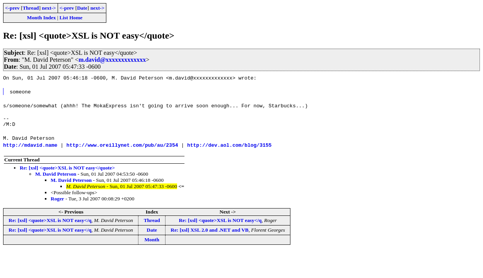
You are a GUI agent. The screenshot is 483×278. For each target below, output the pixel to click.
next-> (49, 8)
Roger (57, 201)
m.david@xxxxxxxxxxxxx (112, 59)
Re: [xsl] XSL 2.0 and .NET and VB (209, 232)
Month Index (41, 17)
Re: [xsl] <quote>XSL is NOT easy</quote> (67, 170)
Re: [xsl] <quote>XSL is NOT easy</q (50, 222)
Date (82, 8)
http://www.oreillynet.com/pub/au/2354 (122, 147)
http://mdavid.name (30, 147)
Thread (30, 8)
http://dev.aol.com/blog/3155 (229, 147)
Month (151, 242)
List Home (71, 17)
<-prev (12, 8)
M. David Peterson (55, 176)
